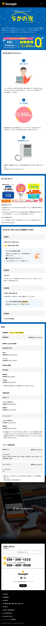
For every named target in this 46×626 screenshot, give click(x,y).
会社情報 (5, 594)
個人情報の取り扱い (8, 616)
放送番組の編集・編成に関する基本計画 (13, 603)
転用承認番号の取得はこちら (15, 258)
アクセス (23, 585)
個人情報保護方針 (7, 613)
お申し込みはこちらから (23, 508)
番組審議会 (6, 597)
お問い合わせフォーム (23, 552)
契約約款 (5, 606)
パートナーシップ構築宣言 (9, 619)
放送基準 (5, 600)
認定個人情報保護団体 (9, 610)
